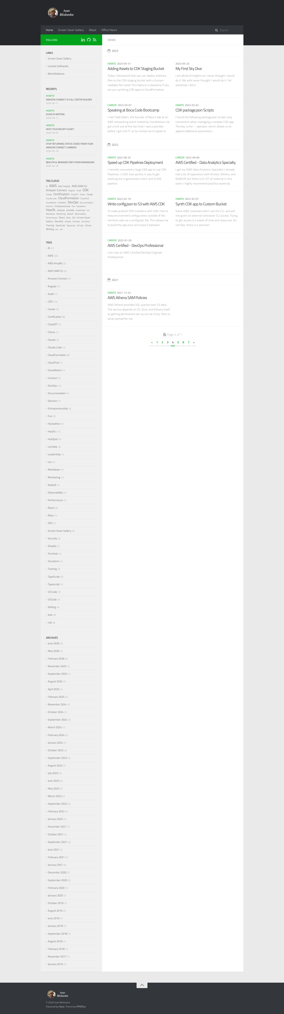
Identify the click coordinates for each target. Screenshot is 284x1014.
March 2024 (55, 727)
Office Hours (109, 30)
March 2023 (55, 796)
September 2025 (57, 674)
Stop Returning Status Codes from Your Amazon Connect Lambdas (69, 145)
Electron (49, 206)
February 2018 (56, 949)
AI (47, 186)
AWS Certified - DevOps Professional (135, 245)
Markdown (50, 213)
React (62, 217)
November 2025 (57, 666)
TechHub (76, 221)
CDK (86, 189)
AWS (53, 185)
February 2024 (56, 735)
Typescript (70, 225)
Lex (88, 210)
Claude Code (51, 198)
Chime (82, 194)
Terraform (85, 221)
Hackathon (81, 206)
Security (59, 221)
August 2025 (55, 681)
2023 (113, 51)
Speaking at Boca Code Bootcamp (133, 110)
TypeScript (60, 225)
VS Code (80, 225)
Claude (90, 194)
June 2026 (53, 643)
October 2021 (55, 834)
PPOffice (81, 1006)
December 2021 (57, 826)
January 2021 (55, 865)
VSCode (88, 225)
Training (50, 225)
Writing (50, 229)
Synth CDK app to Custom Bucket (201, 204)
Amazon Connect (56, 190)
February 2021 (56, 857)
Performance (51, 217)
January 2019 (55, 926)
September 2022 (57, 804)
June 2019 (53, 918)
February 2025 (56, 697)
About (92, 30)
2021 (113, 280)
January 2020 (55, 895)
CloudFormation (68, 198)
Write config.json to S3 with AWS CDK (136, 204)
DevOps (73, 202)
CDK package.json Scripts (195, 110)
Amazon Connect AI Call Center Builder (69, 99)
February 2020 (56, 888)
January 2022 (55, 819)
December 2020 (57, 872)
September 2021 (57, 842)
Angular (71, 190)
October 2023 (55, 750)
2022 (113, 144)
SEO (74, 217)
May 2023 (53, 788)
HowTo (112, 63)
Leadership (80, 210)
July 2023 (53, 773)
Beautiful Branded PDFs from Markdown (70, 162)
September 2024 (57, 720)
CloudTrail (84, 198)
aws (57, 229)
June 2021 (53, 849)
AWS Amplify (64, 186)
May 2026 (53, 651)
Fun (73, 206)
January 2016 (55, 964)
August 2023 (55, 765)
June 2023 (53, 781)
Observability (80, 213)
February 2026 (56, 658)
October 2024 (55, 712)
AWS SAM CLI (79, 186)
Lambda (70, 210)
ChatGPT (74, 194)
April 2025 (53, 689)
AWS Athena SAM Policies (127, 298)
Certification (61, 194)
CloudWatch (51, 202)
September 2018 (57, 934)
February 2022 (56, 811)
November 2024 (57, 704)
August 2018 (55, 941)
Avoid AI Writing (55, 114)
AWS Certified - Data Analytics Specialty (206, 162)
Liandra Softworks (58, 66)
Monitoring (61, 213)
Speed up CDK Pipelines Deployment (135, 162)
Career (112, 105)
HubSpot (61, 210)
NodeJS (70, 213)
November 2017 (57, 956)
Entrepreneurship (62, 206)
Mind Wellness (56, 74)
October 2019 (55, 903)
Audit (79, 190)
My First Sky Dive (189, 68)
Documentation (86, 202)
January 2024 (55, 743)
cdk (61, 229)
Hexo (61, 1006)
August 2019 (55, 911)
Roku (68, 217)
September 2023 (57, 758)
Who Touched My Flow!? (60, 129)
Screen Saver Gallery (71, 30)
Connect (62, 202)
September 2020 (57, 880)
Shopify (68, 221)
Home (49, 30)
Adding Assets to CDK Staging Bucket (136, 68)
